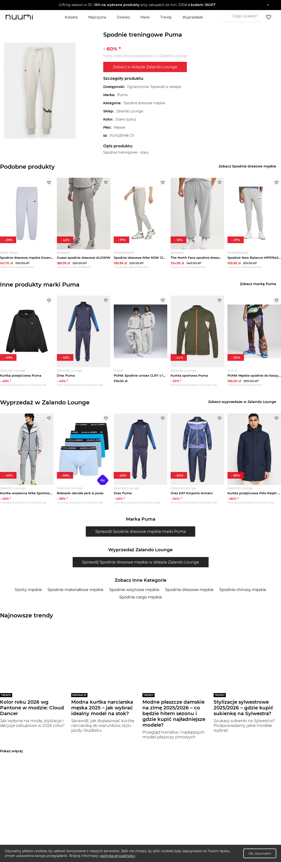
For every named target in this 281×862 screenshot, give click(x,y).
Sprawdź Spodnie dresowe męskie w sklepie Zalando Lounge (140, 565)
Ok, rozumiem (260, 853)
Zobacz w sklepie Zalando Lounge (145, 67)
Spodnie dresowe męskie (189, 593)
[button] (137, 5)
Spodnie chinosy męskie (242, 593)
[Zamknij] (268, 5)
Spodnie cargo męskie (140, 601)
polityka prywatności (117, 856)
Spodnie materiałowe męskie (75, 593)
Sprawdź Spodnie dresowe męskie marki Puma (140, 535)
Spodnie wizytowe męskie (134, 593)
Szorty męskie (28, 593)
